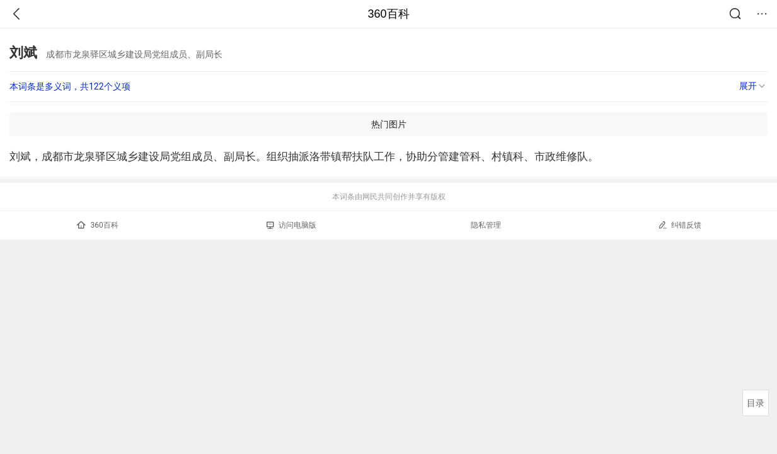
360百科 (388, 14)
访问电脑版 (291, 225)
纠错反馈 (679, 225)
